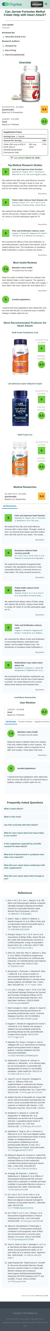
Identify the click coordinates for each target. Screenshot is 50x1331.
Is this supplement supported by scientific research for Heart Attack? (22, 845)
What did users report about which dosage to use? (24, 877)
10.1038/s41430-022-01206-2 (20, 948)
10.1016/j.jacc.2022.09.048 (31, 1221)
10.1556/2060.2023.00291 (19, 929)
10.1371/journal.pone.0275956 (21, 1239)
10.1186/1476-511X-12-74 (19, 1074)
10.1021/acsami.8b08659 (18, 1003)
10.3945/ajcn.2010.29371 (31, 1126)
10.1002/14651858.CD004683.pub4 (23, 1055)
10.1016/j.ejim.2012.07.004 (30, 1092)
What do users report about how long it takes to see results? (24, 834)
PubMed (41, 1108)
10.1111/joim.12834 (33, 984)
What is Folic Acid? (12, 817)
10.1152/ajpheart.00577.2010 (20, 1150)
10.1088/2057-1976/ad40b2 (19, 914)
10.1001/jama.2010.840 (18, 1189)
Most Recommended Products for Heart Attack (25, 324)
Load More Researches (25, 697)
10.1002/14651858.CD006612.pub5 (23, 1018)
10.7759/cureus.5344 (17, 1281)
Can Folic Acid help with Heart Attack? (21, 825)
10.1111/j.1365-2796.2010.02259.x (22, 1168)
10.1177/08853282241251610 (20, 1208)
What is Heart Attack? (13, 809)
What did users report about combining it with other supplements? (24, 866)
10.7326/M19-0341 (16, 966)
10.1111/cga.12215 (16, 1037)
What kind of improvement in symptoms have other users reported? (24, 855)
